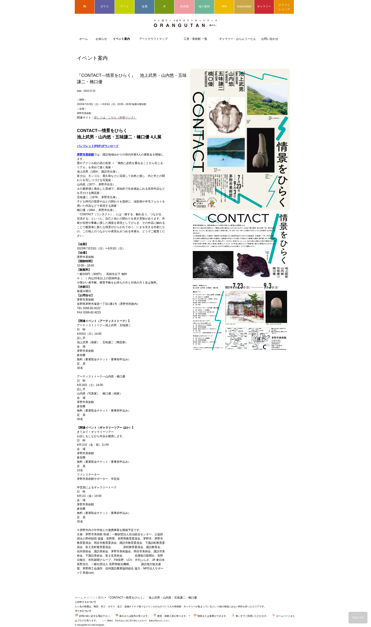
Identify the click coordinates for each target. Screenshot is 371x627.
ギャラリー (264, 6)
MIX (224, 6)
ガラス (104, 6)
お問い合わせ (269, 39)
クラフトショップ (284, 7)
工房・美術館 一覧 (195, 39)
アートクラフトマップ (153, 39)
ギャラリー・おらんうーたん (237, 39)
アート (124, 6)
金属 (144, 6)
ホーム (83, 39)
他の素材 (204, 6)
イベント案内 (121, 39)
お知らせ (101, 39)
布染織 (184, 6)
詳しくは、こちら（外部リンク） (115, 117)
